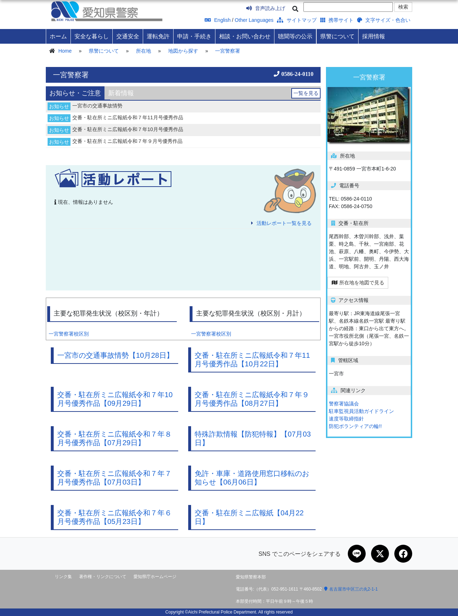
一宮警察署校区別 (69, 334)
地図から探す (183, 51)
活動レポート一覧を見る (284, 223)
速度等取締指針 (346, 419)
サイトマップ (297, 20)
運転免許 (158, 36)
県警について (337, 36)
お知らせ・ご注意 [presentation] (75, 93)
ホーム (58, 36)
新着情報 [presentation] (121, 93)
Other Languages (254, 20)
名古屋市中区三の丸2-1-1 (351, 589)
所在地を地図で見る (358, 282)
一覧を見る (305, 93)
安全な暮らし (91, 36)
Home (65, 51)
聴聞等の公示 (295, 36)
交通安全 (127, 36)
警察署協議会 (344, 403)
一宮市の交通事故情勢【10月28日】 (115, 355)
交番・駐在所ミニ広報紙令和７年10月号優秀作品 (127, 129)
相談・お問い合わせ (245, 36)
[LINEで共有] (357, 554)
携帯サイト (337, 20)
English (218, 20)
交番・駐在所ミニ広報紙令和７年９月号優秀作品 (127, 141)
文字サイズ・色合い (383, 20)
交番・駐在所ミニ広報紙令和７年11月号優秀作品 (127, 117)
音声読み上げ (265, 8)
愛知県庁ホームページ (154, 576)
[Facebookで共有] (403, 554)
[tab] (75, 93)
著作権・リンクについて (102, 576)
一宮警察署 (227, 51)
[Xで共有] (380, 554)
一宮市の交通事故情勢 (97, 106)
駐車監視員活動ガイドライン (361, 411)
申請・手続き (194, 36)
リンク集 (63, 576)
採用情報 (373, 36)
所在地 (143, 51)
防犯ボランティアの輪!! (355, 426)
